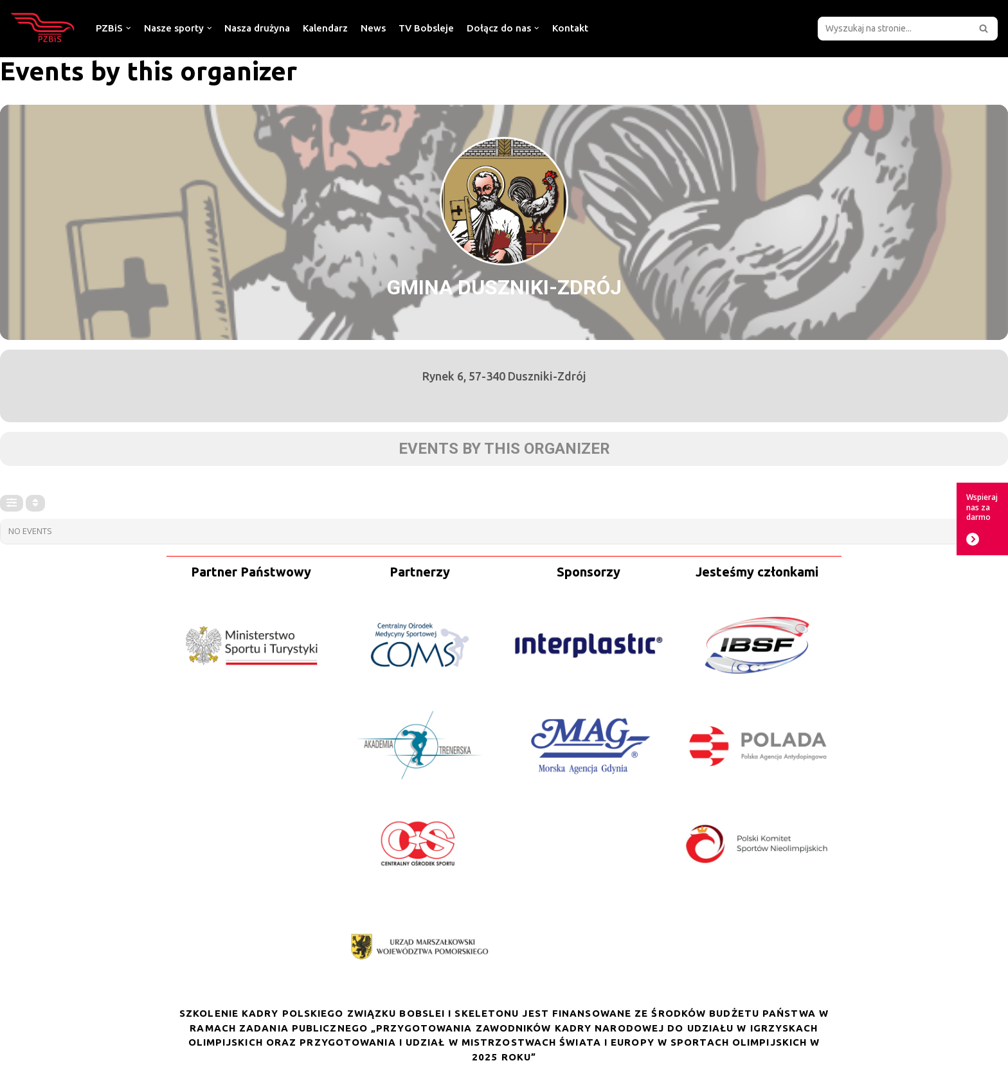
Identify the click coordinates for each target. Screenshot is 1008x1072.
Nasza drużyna (257, 27)
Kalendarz (325, 27)
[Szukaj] (893, 28)
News (373, 27)
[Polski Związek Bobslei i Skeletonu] (43, 28)
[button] (983, 28)
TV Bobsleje (426, 27)
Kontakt (570, 27)
